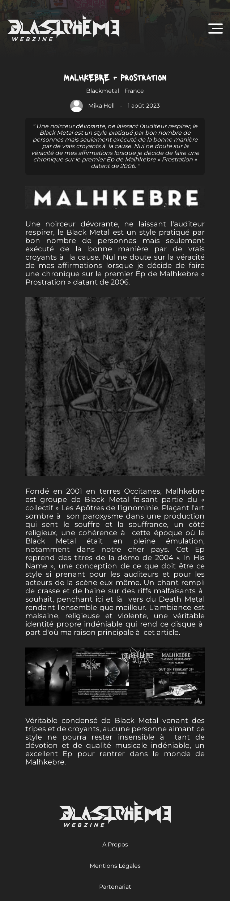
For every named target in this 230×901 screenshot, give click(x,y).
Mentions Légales (115, 865)
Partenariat (115, 886)
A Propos (115, 844)
